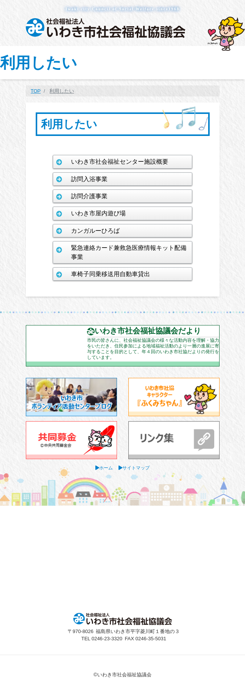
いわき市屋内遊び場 (98, 213)
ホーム (106, 467)
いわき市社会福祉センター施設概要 (119, 161)
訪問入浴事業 (89, 179)
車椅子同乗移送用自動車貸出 (110, 274)
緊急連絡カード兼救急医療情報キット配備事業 (129, 252)
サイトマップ (136, 467)
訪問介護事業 (89, 196)
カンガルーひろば (95, 230)
